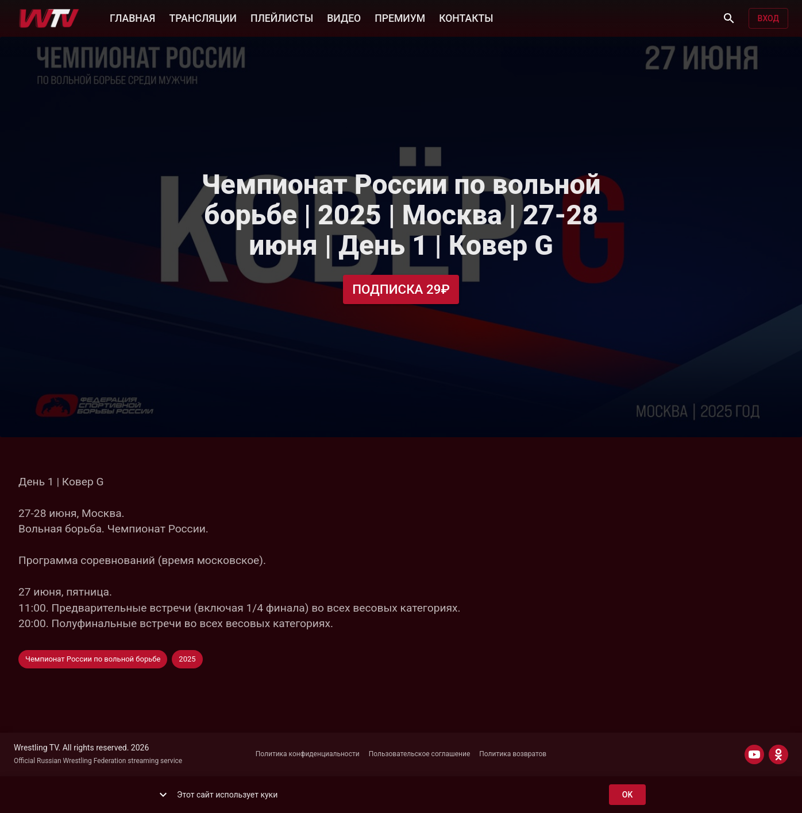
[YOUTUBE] (754, 754)
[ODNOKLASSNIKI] (778, 754)
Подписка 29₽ (401, 289)
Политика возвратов (512, 754)
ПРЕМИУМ (400, 17)
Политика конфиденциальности (308, 754)
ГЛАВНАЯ (132, 17)
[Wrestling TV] (49, 18)
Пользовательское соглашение (420, 754)
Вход (768, 19)
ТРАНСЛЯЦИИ (202, 17)
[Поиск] (729, 18)
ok (627, 795)
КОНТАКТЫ (466, 17)
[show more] (163, 794)
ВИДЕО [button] (344, 17)
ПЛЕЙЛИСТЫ (282, 17)
